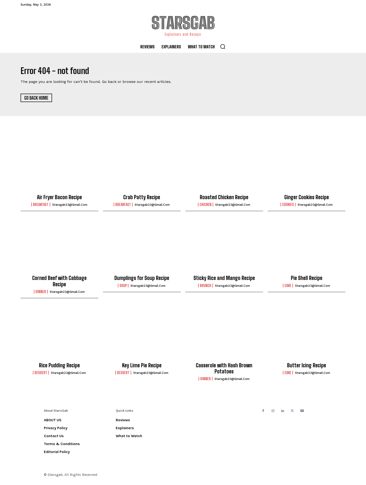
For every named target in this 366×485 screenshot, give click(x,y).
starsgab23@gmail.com (69, 206)
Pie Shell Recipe (306, 279)
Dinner (40, 293)
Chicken (205, 206)
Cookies (288, 206)
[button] (222, 46)
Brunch (205, 287)
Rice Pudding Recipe (59, 367)
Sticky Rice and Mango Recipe (224, 279)
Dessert (41, 374)
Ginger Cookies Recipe (306, 199)
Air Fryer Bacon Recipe (59, 199)
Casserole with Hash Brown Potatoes (224, 370)
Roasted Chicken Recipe (224, 199)
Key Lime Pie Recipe (142, 367)
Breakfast (41, 206)
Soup (123, 287)
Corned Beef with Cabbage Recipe (59, 282)
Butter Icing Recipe (306, 367)
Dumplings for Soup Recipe (141, 279)
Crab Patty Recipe (141, 199)
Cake (288, 287)
